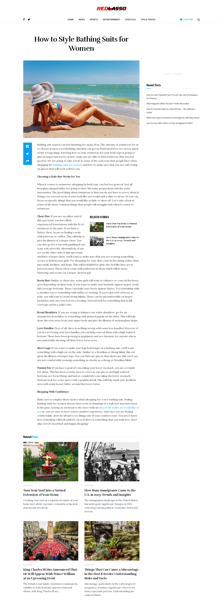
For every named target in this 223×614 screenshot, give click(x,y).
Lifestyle (130, 19)
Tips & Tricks (148, 19)
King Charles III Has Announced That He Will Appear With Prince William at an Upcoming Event (50, 574)
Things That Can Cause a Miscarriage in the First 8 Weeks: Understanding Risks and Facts (111, 574)
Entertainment (111, 19)
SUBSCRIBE (186, 19)
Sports (94, 19)
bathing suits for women (67, 164)
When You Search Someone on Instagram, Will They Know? (173, 117)
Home (71, 19)
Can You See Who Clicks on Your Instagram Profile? (169, 123)
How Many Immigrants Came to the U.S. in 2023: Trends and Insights (122, 240)
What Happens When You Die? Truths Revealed (167, 103)
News (82, 19)
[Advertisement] (173, 50)
